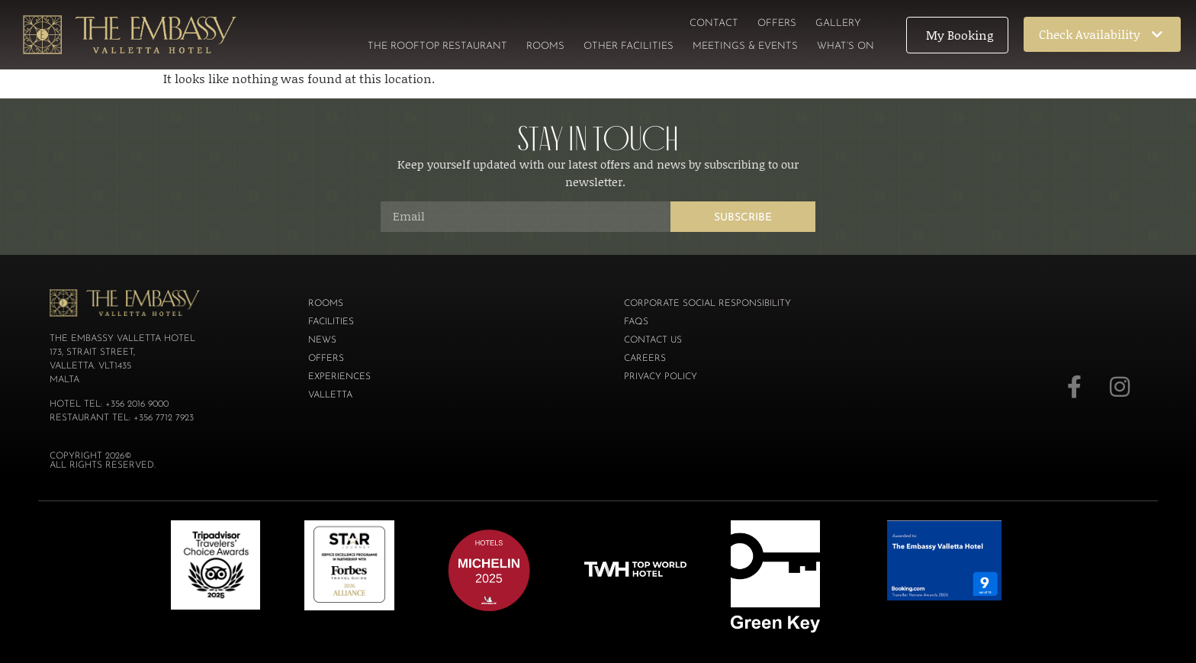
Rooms (545, 46)
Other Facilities (629, 46)
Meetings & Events (745, 46)
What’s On (845, 46)
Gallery (838, 23)
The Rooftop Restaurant (437, 46)
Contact (714, 23)
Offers (776, 23)
